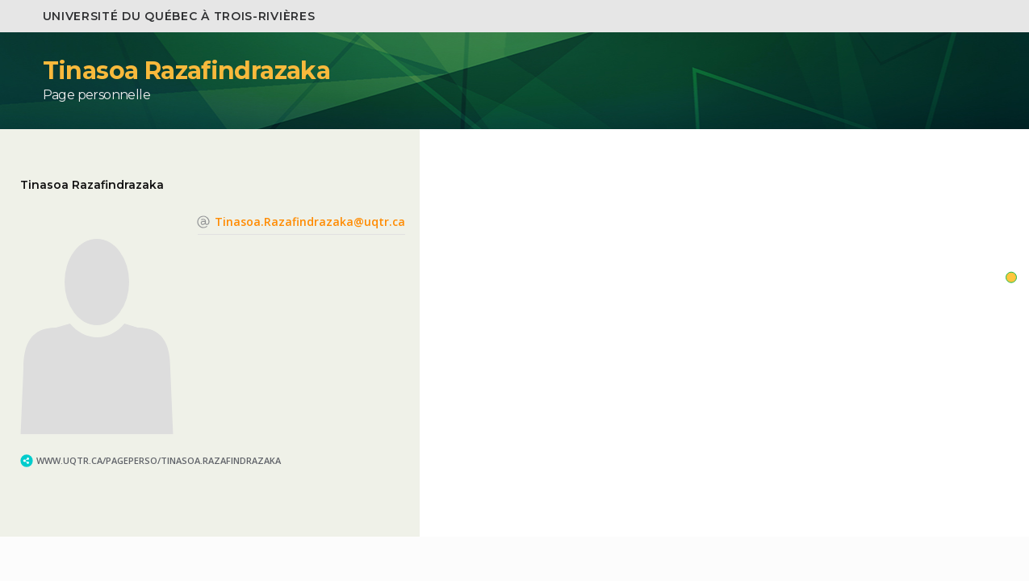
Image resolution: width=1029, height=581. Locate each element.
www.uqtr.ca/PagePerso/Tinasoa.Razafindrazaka (158, 460)
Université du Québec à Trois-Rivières (179, 16)
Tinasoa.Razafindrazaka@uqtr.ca (310, 221)
